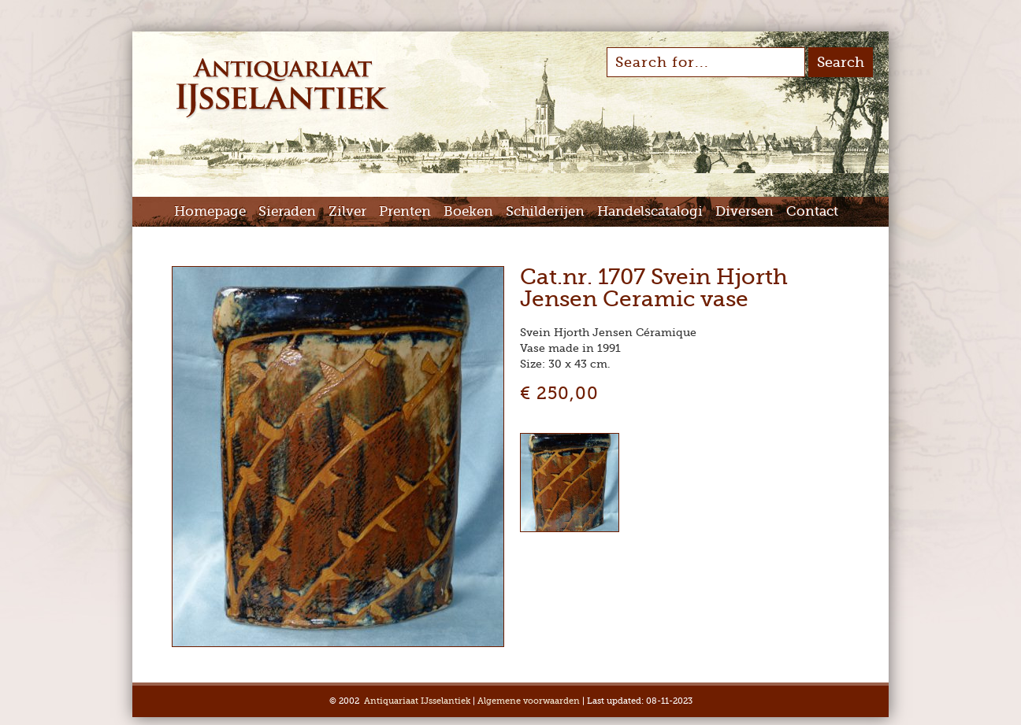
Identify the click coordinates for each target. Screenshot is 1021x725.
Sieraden (287, 211)
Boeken (468, 211)
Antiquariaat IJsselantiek (417, 701)
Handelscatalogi (650, 211)
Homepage (210, 211)
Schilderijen (545, 211)
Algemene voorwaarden (528, 701)
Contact (812, 211)
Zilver (347, 211)
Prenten (405, 211)
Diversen (744, 211)
